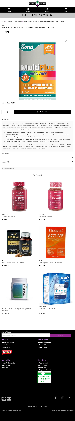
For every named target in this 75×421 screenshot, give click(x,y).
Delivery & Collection (44, 342)
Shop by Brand (42, 347)
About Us (5, 345)
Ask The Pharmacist (8, 363)
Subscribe (60, 335)
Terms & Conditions (44, 363)
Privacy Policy (42, 365)
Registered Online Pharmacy (46, 370)
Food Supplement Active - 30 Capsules (50, 263)
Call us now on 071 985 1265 (37, 406)
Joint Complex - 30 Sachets (47, 309)
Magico (58, 410)
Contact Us (6, 347)
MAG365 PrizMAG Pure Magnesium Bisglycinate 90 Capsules (17, 310)
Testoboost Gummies (45, 217)
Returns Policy (42, 345)
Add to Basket (42, 112)
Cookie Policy (42, 367)
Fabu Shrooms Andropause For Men (13, 263)
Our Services (6, 365)
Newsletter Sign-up (8, 342)
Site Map (5, 367)
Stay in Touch (6, 332)
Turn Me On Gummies (8, 217)
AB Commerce (70, 410)
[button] (66, 41)
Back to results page (9, 168)
